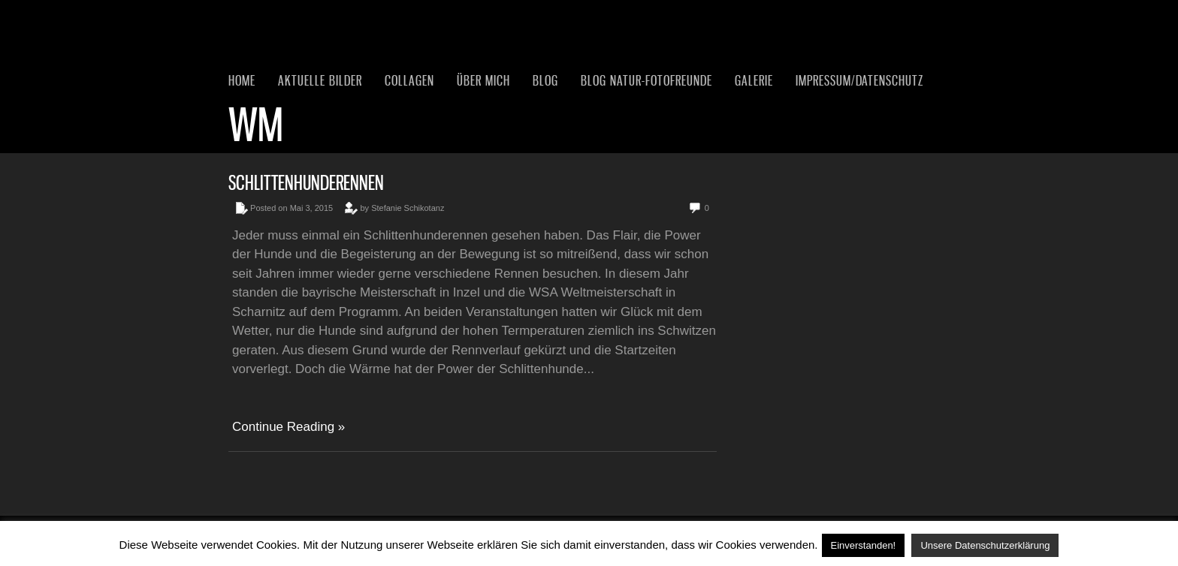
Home (241, 80)
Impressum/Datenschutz (859, 80)
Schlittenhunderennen (306, 182)
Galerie (754, 80)
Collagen (409, 80)
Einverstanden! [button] (863, 545)
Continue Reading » (288, 427)
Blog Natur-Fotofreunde (646, 80)
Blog (545, 80)
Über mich (483, 80)
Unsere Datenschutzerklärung (985, 545)
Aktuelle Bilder (320, 80)
